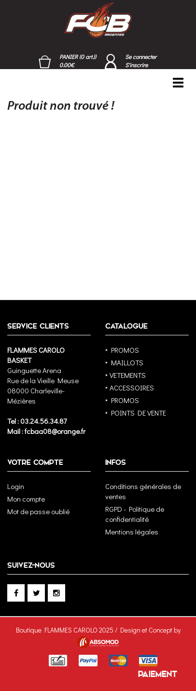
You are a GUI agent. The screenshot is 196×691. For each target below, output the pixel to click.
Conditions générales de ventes (143, 491)
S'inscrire (136, 65)
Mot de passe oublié (38, 511)
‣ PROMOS (122, 350)
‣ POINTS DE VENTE (135, 412)
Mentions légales (131, 531)
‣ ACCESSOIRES (129, 387)
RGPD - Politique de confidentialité (134, 514)
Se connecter (140, 56)
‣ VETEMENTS (125, 375)
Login (15, 486)
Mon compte (26, 499)
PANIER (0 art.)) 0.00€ (77, 61)
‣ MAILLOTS (124, 362)
